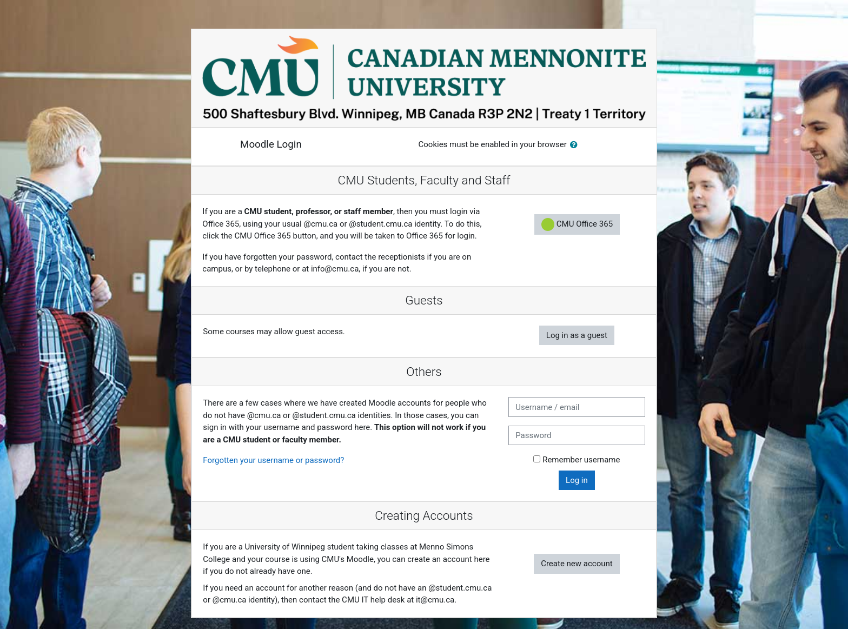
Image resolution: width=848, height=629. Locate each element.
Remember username (581, 460)
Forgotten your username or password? (273, 460)
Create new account (577, 563)
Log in (577, 480)
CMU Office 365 (577, 224)
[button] (576, 145)
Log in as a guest (576, 335)
